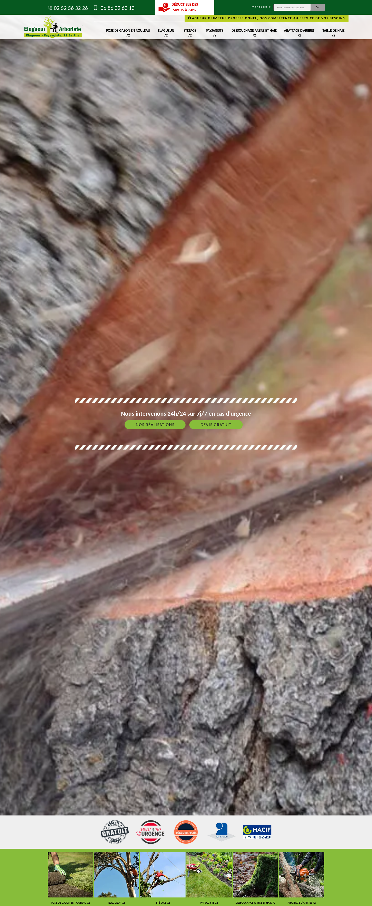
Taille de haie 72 (333, 32)
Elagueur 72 (166, 32)
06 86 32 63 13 (114, 8)
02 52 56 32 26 (67, 8)
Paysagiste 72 (214, 32)
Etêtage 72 (189, 32)
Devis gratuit (215, 424)
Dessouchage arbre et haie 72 (254, 32)
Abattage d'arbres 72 (299, 32)
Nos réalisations (155, 424)
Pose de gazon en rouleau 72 (128, 32)
